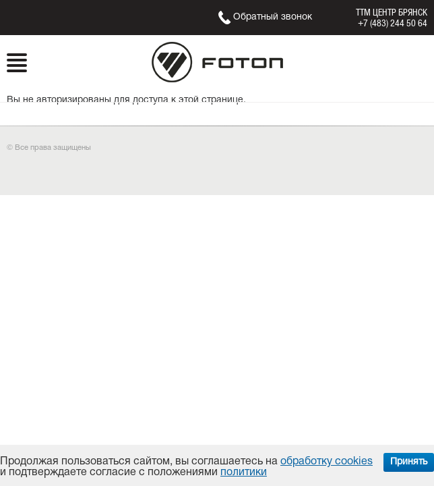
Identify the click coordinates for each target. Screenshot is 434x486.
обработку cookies (326, 461)
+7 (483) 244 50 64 (392, 23)
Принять (408, 462)
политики (243, 472)
